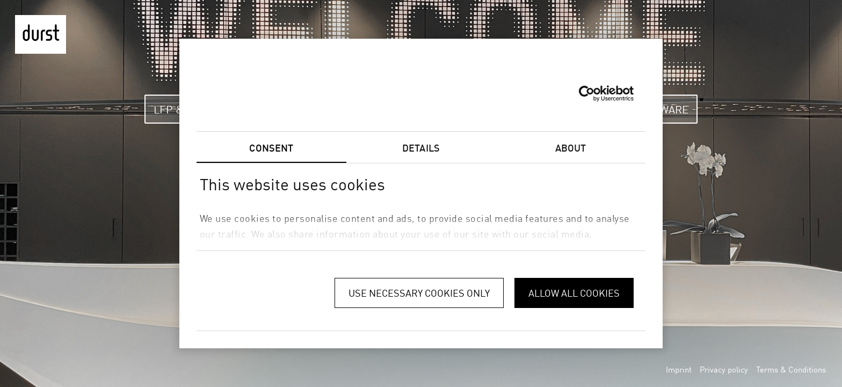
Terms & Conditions (791, 370)
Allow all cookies (574, 293)
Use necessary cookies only (419, 293)
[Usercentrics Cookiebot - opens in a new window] (587, 93)
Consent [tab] (271, 148)
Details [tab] (421, 148)
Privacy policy (724, 370)
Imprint (679, 370)
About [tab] (570, 148)
